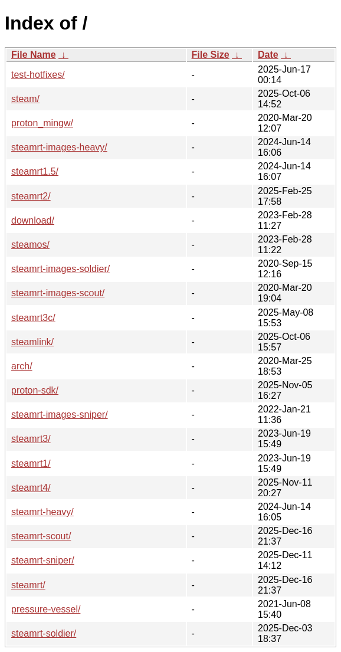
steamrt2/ (31, 196)
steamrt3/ (31, 439)
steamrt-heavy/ (42, 512)
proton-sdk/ (34, 390)
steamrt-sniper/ (42, 560)
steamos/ (30, 245)
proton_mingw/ (42, 123)
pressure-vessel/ (45, 609)
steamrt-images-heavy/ (59, 147)
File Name (33, 55)
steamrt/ (28, 585)
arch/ (21, 366)
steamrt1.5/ (34, 171)
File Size (210, 55)
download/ (32, 220)
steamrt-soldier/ (43, 633)
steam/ (25, 99)
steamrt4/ (31, 488)
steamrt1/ (31, 463)
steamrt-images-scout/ (57, 293)
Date (268, 55)
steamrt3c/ (33, 318)
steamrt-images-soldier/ (60, 269)
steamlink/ (32, 342)
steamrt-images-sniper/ (59, 414)
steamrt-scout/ (41, 536)
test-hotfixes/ (38, 75)
